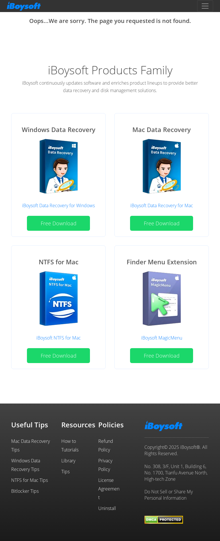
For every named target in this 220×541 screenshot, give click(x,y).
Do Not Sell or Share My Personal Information (168, 494)
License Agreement (108, 489)
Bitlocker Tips (25, 491)
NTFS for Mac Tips (29, 480)
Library (68, 460)
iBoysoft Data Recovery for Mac (161, 205)
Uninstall (107, 508)
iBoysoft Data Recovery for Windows (58, 205)
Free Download (58, 223)
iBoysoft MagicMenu (161, 338)
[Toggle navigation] (205, 6)
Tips (65, 471)
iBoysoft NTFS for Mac (58, 338)
